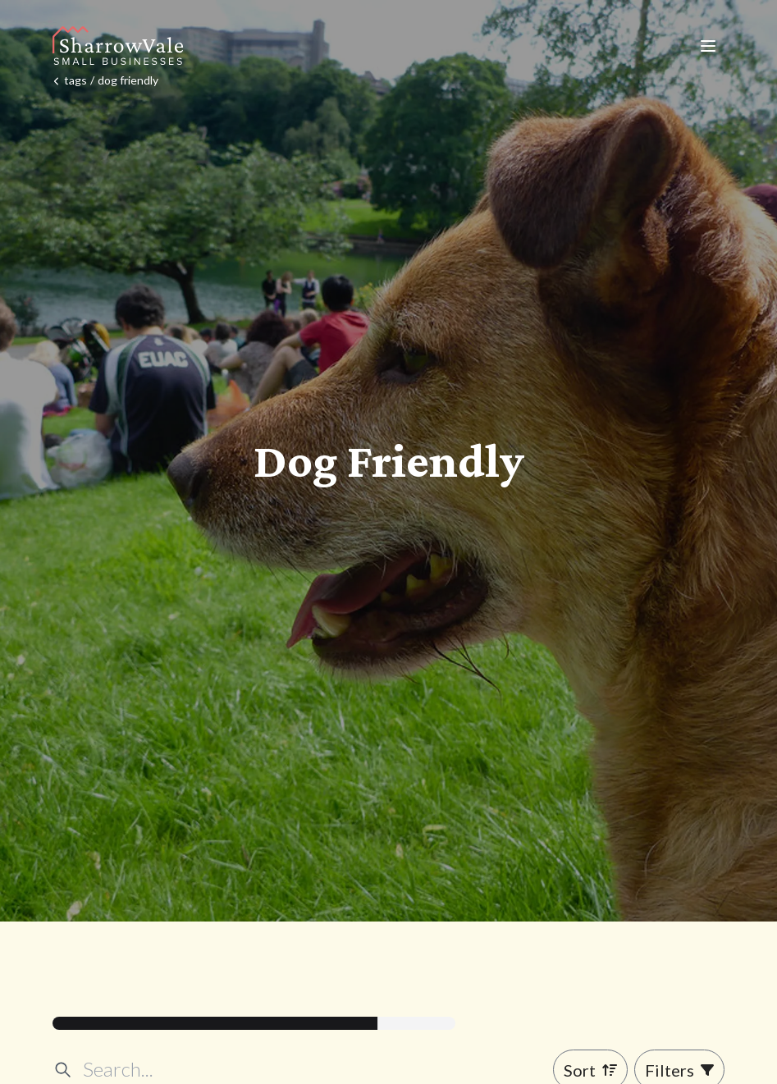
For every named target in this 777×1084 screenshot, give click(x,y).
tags (75, 80)
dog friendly (128, 80)
